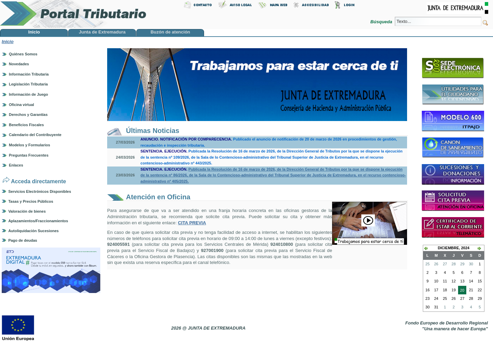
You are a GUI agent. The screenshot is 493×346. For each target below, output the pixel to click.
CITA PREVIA (192, 222)
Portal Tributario (73, 14)
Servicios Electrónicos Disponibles (39, 191)
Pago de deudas (22, 240)
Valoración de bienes (27, 211)
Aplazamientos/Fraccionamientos (38, 221)
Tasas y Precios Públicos (30, 201)
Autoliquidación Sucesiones (33, 231)
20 (461, 291)
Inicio (7, 41)
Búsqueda (381, 21)
